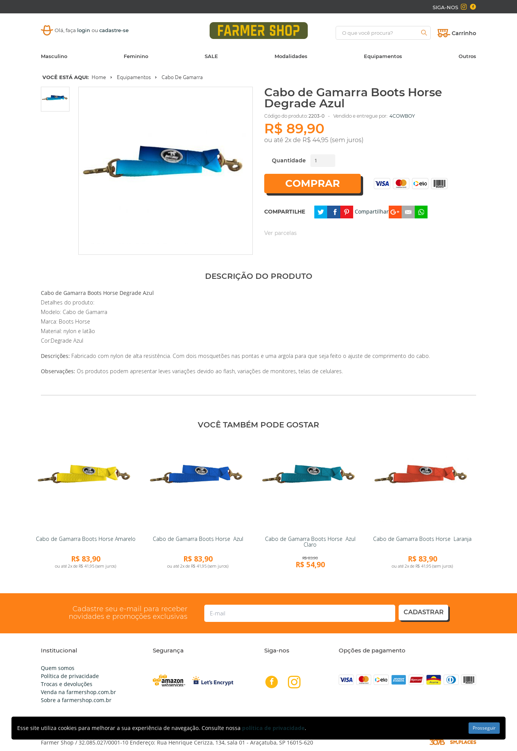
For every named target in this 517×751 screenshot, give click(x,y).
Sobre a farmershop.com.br (76, 700)
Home (99, 77)
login (84, 30)
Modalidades (291, 56)
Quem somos (57, 668)
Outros (467, 56)
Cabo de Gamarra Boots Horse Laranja (422, 538)
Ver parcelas (280, 233)
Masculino (54, 56)
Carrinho (464, 33)
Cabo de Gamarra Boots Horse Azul (198, 538)
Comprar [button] (312, 183)
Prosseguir (484, 728)
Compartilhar (372, 211)
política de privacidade (273, 728)
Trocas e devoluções (66, 684)
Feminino (136, 56)
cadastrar (424, 612)
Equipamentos (383, 56)
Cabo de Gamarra (182, 77)
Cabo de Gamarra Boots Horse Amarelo (86, 538)
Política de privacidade (70, 676)
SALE (211, 56)
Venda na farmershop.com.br (78, 692)
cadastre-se (114, 30)
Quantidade (289, 160)
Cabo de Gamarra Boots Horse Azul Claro (310, 541)
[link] (85, 484)
